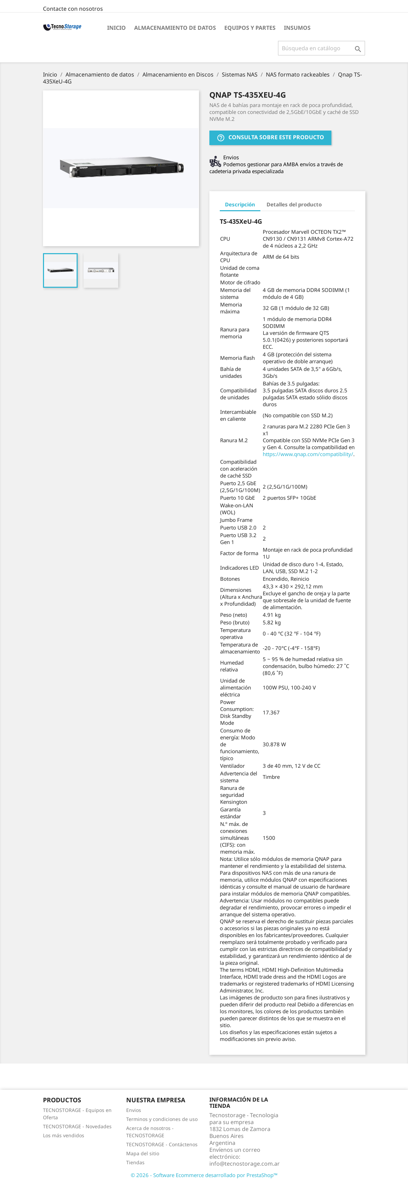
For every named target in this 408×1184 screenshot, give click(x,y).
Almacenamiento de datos (175, 28)
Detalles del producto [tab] (294, 204)
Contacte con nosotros (73, 8)
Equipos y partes (250, 28)
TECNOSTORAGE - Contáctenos (162, 1144)
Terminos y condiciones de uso (162, 1119)
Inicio (116, 28)
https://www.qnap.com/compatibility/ (308, 454)
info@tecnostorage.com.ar (244, 1163)
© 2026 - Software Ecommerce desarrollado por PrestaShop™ (204, 1175)
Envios (133, 1110)
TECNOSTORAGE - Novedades (77, 1126)
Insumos (297, 28)
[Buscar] (321, 48)
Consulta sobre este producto (270, 138)
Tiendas (135, 1162)
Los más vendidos (63, 1135)
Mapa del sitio (142, 1153)
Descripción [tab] (240, 204)
